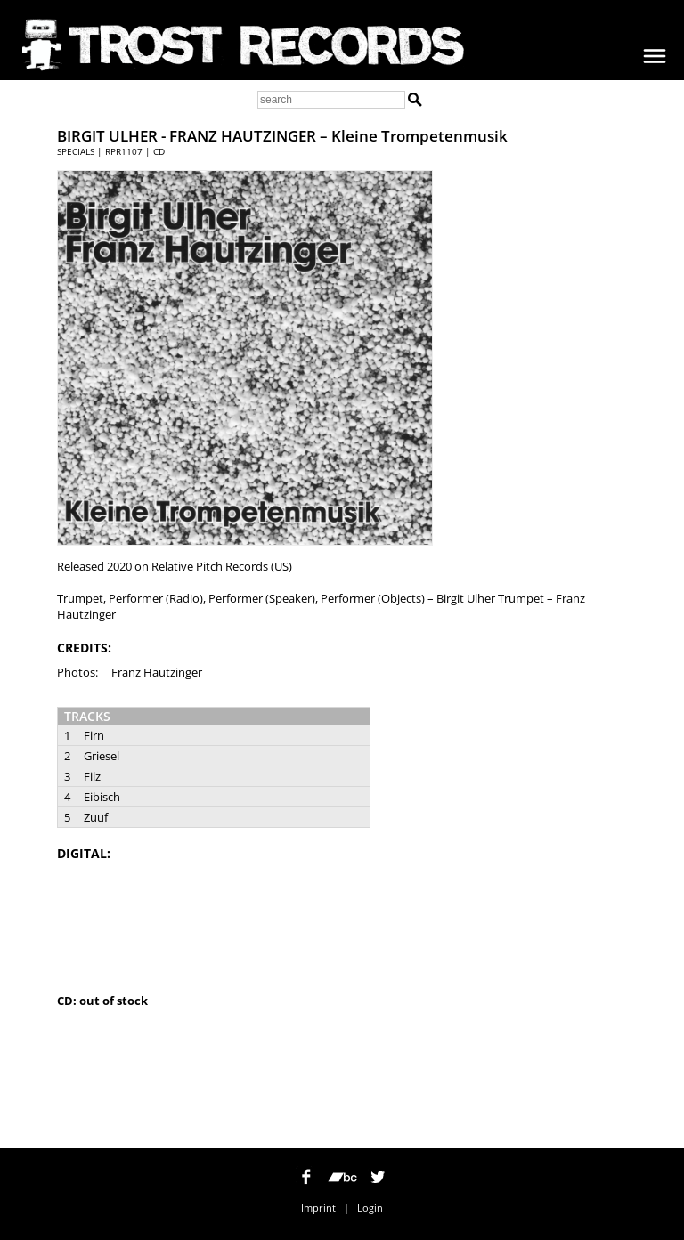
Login (370, 1207)
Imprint (318, 1207)
